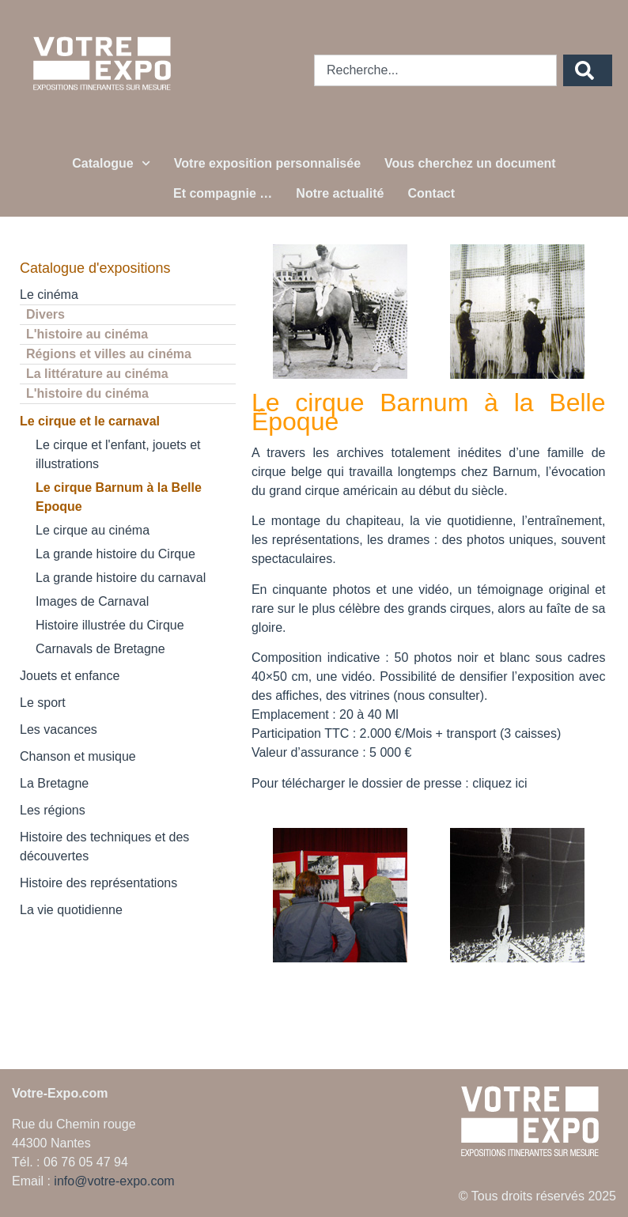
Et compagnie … (222, 193)
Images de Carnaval (92, 601)
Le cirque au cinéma (92, 530)
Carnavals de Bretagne (100, 649)
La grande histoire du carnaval (121, 577)
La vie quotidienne (71, 910)
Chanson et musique (78, 756)
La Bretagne (54, 783)
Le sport (43, 702)
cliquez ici (499, 783)
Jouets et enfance (69, 675)
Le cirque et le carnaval (90, 421)
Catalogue (111, 163)
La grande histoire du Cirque (115, 554)
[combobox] (435, 70)
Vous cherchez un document (470, 163)
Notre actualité (340, 193)
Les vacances (58, 729)
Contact (431, 193)
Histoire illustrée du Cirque (110, 625)
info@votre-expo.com (114, 1181)
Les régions (52, 810)
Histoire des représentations (98, 883)
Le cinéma (49, 294)
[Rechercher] (587, 70)
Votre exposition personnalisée (267, 163)
